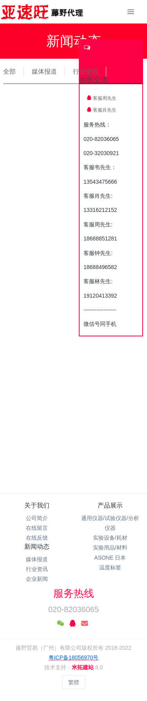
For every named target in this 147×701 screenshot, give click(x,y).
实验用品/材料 (110, 547)
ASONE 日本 (110, 558)
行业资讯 (85, 71)
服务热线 (73, 593)
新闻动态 (36, 546)
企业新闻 (126, 71)
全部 (9, 71)
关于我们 (36, 505)
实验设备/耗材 (110, 538)
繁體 (73, 682)
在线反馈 (37, 538)
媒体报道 (44, 71)
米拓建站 (83, 667)
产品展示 (110, 505)
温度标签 (110, 567)
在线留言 (37, 528)
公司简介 (37, 518)
